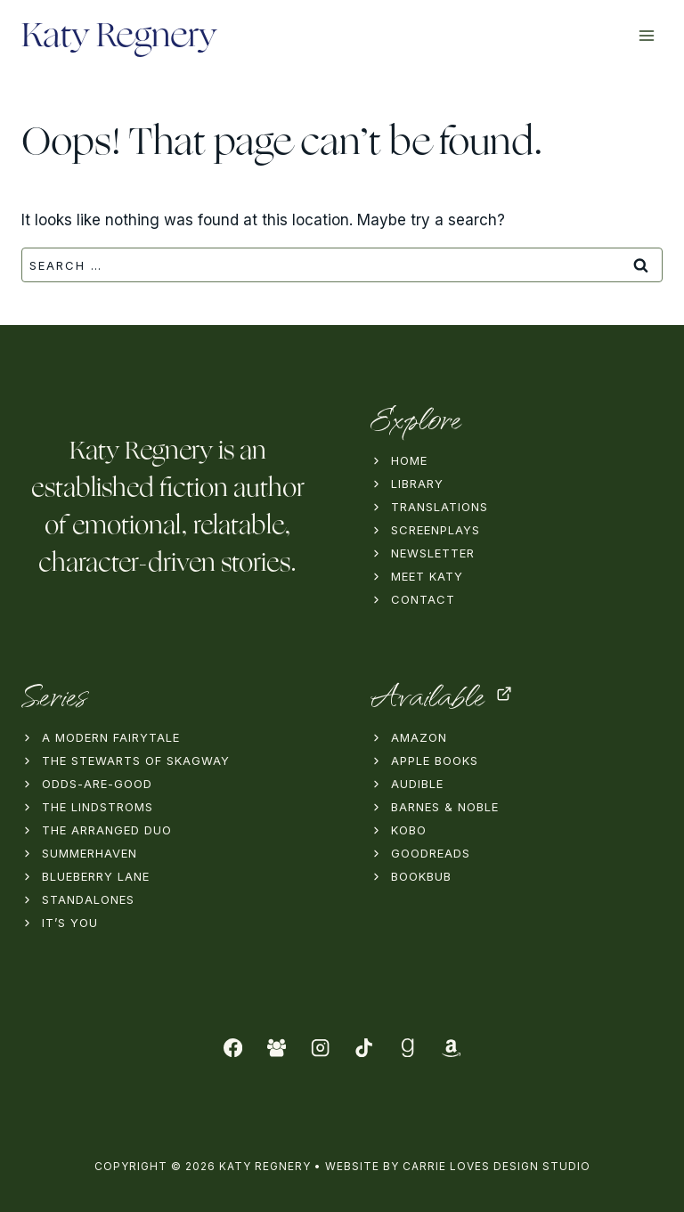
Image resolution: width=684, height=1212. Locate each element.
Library (417, 483)
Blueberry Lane (96, 876)
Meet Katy (427, 576)
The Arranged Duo (107, 830)
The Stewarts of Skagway (136, 760)
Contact (423, 599)
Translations (439, 507)
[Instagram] (320, 1048)
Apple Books (434, 760)
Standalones (88, 899)
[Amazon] (451, 1048)
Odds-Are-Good (97, 784)
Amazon (419, 737)
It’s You (70, 922)
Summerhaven (89, 853)
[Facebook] (234, 1048)
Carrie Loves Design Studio (496, 1166)
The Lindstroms (97, 807)
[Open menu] (646, 35)
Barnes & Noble (445, 807)
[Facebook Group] (276, 1048)
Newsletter (433, 553)
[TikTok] (364, 1048)
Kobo (409, 830)
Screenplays (435, 530)
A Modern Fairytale (111, 737)
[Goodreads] (407, 1048)
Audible (417, 784)
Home (409, 460)
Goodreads (430, 853)
